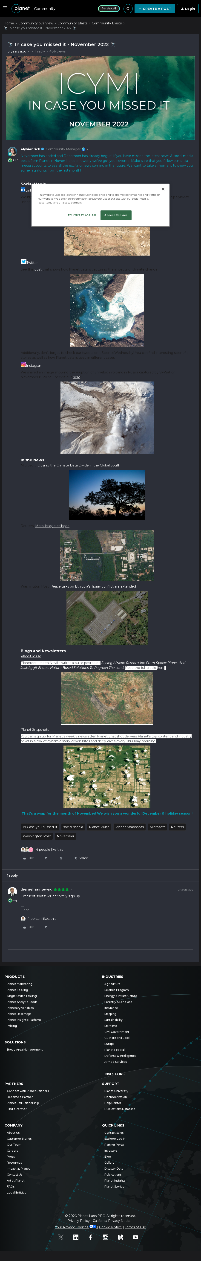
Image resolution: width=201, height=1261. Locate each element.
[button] (5, 9)
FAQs (10, 1186)
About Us (13, 1132)
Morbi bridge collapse (52, 526)
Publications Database (119, 1109)
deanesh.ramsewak (36, 889)
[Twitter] (63, 1238)
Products (15, 977)
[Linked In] (78, 1238)
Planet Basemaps (19, 1014)
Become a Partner (20, 1097)
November (65, 836)
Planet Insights (114, 1180)
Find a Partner (17, 1109)
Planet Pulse (99, 827)
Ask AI (109, 8)
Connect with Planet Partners (28, 1091)
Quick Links (113, 1125)
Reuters (177, 827)
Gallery (109, 1162)
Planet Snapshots (129, 827)
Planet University (116, 1091)
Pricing (12, 1026)
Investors (114, 1074)
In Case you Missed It (40, 827)
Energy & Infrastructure (120, 996)
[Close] (163, 189)
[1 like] (38, 918)
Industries (112, 977)
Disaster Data (113, 1168)
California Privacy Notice (112, 1221)
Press (11, 1156)
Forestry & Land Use (118, 1002)
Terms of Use (135, 1227)
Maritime (110, 1026)
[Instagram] (108, 1238)
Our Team (14, 1144)
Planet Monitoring (19, 984)
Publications (112, 1174)
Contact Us (14, 1174)
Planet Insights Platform (24, 1020)
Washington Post (37, 836)
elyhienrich (30, 149)
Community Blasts (72, 23)
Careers (12, 1150)
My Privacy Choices (82, 214)
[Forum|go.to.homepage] (51, 8)
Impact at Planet (18, 1168)
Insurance (111, 1008)
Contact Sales (113, 1132)
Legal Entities (16, 1192)
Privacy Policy (78, 1221)
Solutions (15, 1042)
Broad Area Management (25, 1049)
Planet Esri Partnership (23, 1103)
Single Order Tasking (22, 996)
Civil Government (116, 1032)
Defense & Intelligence (120, 1055)
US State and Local (117, 1038)
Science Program (116, 990)
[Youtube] (138, 1238)
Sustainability (113, 1020)
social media (73, 827)
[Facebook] (93, 1238)
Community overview (35, 23)
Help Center (112, 1103)
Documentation (115, 1097)
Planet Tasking (17, 990)
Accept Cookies (116, 214)
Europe (109, 1043)
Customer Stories (19, 1138)
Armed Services (115, 1061)
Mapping (110, 1014)
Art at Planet (16, 1180)
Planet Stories (114, 1186)
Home (9, 23)
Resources (14, 1162)
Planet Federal (114, 1049)
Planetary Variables (20, 1008)
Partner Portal (114, 1144)
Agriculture (112, 984)
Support (110, 1084)
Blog (107, 1156)
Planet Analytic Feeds (22, 1002)
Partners (14, 1084)
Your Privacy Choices (76, 1227)
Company (14, 1125)
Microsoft (157, 827)
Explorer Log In (115, 1138)
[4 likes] (42, 849)
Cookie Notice (110, 1227)
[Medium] (123, 1238)
